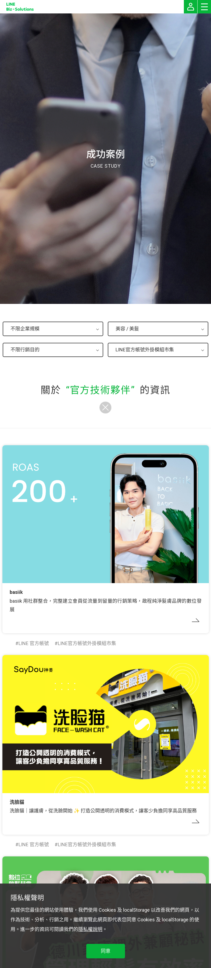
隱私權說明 (90, 929)
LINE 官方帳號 (34, 643)
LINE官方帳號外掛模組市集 (87, 643)
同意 (105, 951)
